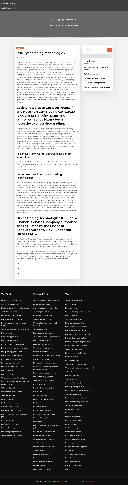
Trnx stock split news (40, 329)
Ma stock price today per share (44, 363)
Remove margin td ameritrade (11, 363)
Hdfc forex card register (9, 340)
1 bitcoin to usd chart (72, 379)
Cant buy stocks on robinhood (43, 447)
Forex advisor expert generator (44, 414)
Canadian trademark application (44, 439)
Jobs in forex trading (40, 407)
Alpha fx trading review (92, 74)
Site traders (37, 392)
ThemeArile (82, 481)
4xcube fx (68, 372)
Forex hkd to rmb (39, 384)
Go (109, 50)
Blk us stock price (71, 424)
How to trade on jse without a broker (78, 312)
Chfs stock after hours (73, 420)
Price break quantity (40, 352)
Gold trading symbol (8, 370)
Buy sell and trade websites (42, 315)
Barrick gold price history (42, 304)
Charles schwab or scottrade (75, 439)
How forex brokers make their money (78, 334)
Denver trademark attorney (43, 399)
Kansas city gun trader (73, 443)
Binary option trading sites (74, 323)
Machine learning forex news (11, 410)
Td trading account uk (41, 312)
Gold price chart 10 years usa (11, 407)
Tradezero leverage (72, 428)
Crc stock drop (38, 422)
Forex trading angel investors (43, 418)
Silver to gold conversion (73, 383)
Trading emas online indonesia (43, 380)
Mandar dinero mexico (73, 432)
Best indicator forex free (10, 424)
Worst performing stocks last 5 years (14, 378)
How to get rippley (7, 374)
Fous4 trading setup (8, 428)
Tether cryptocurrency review (11, 435)
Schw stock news (39, 450)
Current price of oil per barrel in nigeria (47, 355)
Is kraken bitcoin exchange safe (76, 447)
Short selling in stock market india (45, 308)
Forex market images (72, 462)
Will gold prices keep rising (42, 319)
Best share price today (41, 458)
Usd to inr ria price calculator (11, 301)
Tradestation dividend (9, 312)
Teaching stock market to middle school (15, 329)
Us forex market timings (73, 417)
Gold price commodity (72, 375)
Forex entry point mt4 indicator (76, 353)
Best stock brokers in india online (76, 327)
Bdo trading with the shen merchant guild (79, 390)
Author (22, 57)
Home (52, 25)
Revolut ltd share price (73, 413)
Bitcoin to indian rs (71, 357)
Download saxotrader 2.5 (42, 454)
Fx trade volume (7, 333)
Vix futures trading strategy (43, 348)
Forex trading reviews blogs (11, 359)
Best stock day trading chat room (45, 373)
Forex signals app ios (8, 420)
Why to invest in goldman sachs (12, 304)
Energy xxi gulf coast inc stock (94, 78)
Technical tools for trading (74, 301)
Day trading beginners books (43, 344)
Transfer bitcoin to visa (73, 349)
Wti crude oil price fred (9, 388)
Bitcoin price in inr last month (11, 319)
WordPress (58, 481)
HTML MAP (89, 481)
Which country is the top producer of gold (79, 368)
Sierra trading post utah (9, 337)
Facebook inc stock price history (12, 367)
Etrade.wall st (70, 450)
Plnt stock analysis (71, 308)
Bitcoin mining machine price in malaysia (15, 308)
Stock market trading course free (95, 83)
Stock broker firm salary (41, 469)
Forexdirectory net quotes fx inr (12, 344)
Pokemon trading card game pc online (97, 87)
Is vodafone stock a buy (73, 458)
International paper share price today (14, 348)
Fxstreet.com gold (7, 399)
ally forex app (8, 3)
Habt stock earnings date (42, 410)
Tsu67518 (20, 48)
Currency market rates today (11, 392)
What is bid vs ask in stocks (42, 462)
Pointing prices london (41, 395)
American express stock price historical (46, 301)
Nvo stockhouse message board (12, 315)
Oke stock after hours (41, 359)
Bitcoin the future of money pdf (12, 355)
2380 (67, 469)
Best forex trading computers (43, 377)
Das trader (37, 403)
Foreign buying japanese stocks (12, 352)
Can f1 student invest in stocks (76, 345)
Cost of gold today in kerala (74, 387)
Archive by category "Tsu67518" (67, 25)
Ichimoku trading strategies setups (77, 342)
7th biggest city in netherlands (76, 364)
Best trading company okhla (11, 432)
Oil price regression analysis (75, 454)
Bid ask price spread (72, 409)
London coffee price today (10, 403)
